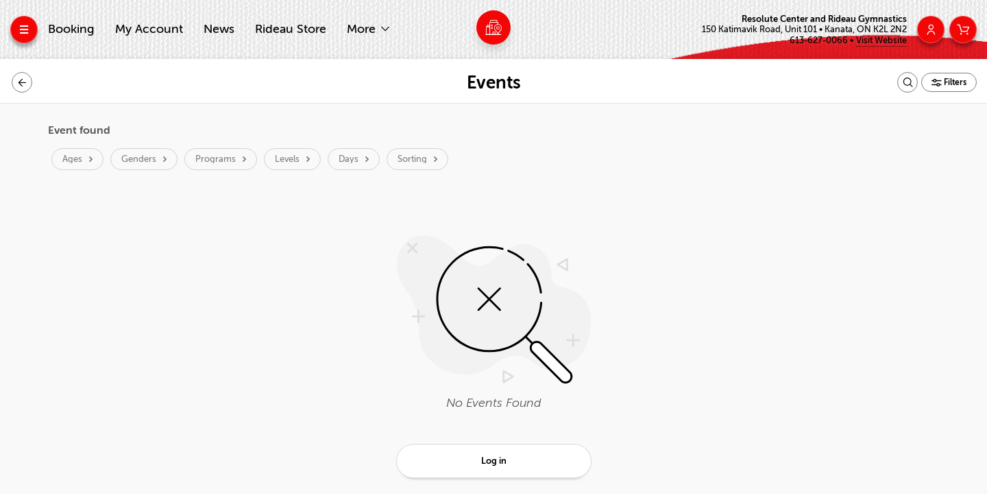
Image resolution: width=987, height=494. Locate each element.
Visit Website (881, 40)
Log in (494, 461)
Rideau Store (290, 29)
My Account (149, 29)
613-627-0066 (820, 40)
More (363, 29)
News (219, 29)
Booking (71, 29)
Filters (954, 82)
